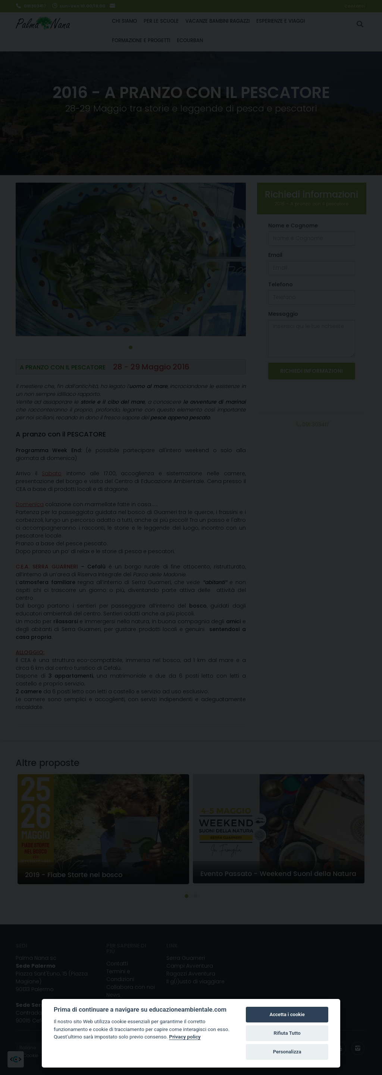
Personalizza (287, 1051)
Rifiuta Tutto (286, 1033)
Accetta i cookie (286, 1014)
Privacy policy (185, 1037)
